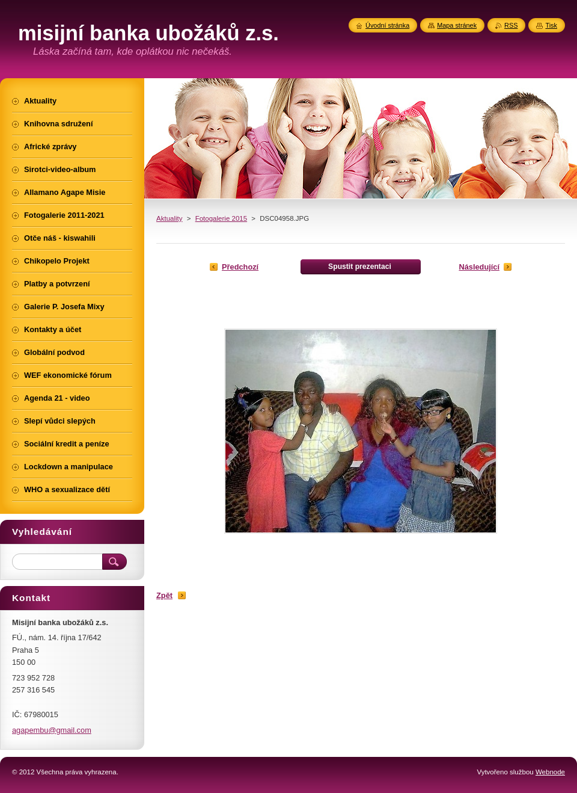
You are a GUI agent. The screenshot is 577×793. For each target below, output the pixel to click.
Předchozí (240, 266)
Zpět (164, 595)
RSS (510, 25)
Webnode (550, 772)
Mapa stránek (457, 25)
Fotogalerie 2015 (221, 218)
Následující (479, 266)
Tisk (551, 25)
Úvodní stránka (387, 25)
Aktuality (169, 218)
